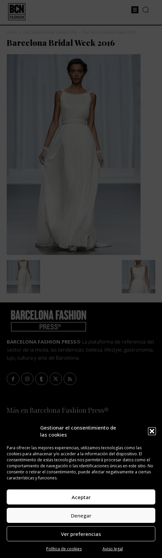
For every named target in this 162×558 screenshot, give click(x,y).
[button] (152, 431)
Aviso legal (112, 549)
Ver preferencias (81, 534)
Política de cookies (64, 549)
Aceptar (81, 497)
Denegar (81, 515)
